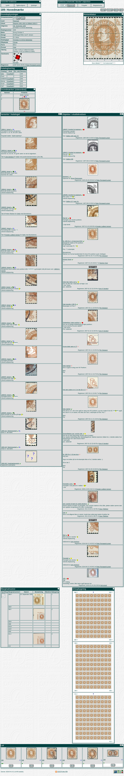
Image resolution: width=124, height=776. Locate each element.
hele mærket (66, 409)
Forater (84, 5)
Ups (64, 514)
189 (64, 580)
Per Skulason (104, 256)
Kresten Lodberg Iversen (12, 235)
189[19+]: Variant (6, 150)
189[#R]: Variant (6, 415)
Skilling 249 (69, 159)
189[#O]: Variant (6, 361)
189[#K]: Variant (6, 324)
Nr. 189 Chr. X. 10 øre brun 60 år (73, 241)
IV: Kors (16, 62)
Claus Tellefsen (103, 510)
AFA (2, 74)
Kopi (18, 18)
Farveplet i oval (67, 485)
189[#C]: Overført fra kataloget (72, 152)
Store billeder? (96, 63)
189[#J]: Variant (6, 306)
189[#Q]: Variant (6, 397)
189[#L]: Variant (6, 342)
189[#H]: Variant (6, 268)
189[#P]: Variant (6, 379)
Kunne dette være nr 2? (70, 347)
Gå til (11, 767)
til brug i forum (67, 260)
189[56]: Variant (6, 171)
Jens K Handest (103, 289)
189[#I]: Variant (5, 288)
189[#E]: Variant (6, 228)
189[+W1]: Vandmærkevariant (10, 466)
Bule (64, 536)
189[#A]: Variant (6, 189)
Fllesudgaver (20, 5)
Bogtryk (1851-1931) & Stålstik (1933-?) (25, 23)
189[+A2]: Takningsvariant (9, 449)
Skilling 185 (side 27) (72, 136)
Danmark (16, 21)
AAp (15, 47)
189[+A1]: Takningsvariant (9, 433)
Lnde (7, 5)
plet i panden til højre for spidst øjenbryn (75, 505)
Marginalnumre (97, 5)
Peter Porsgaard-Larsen (33, 65)
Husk (22, 18)
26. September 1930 (20, 26)
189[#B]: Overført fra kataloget (72, 195)
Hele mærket (67, 366)
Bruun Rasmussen (76, 178)
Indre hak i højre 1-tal (69, 282)
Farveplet (66, 559)
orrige (103, 10)
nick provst (103, 587)
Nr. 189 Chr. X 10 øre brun (71, 455)
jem (121, 10)
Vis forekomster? (108, 63)
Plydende (71, 5)
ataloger (34, 5)
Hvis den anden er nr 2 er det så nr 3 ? (74, 390)
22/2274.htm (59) (62, 773)
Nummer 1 (66, 177)
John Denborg (9, 157)
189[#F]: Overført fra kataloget (72, 129)
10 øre (16, 42)
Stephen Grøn (103, 264)
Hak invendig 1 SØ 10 (69, 305)
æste (116, 10)
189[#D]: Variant (6, 207)
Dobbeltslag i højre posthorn (71, 323)
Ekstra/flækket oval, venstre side (72, 434)
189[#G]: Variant (6, 250)
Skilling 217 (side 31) (72, 202)
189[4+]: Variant (6, 129)
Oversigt (110, 10)
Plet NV (65, 218)
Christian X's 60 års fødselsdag (23, 40)
